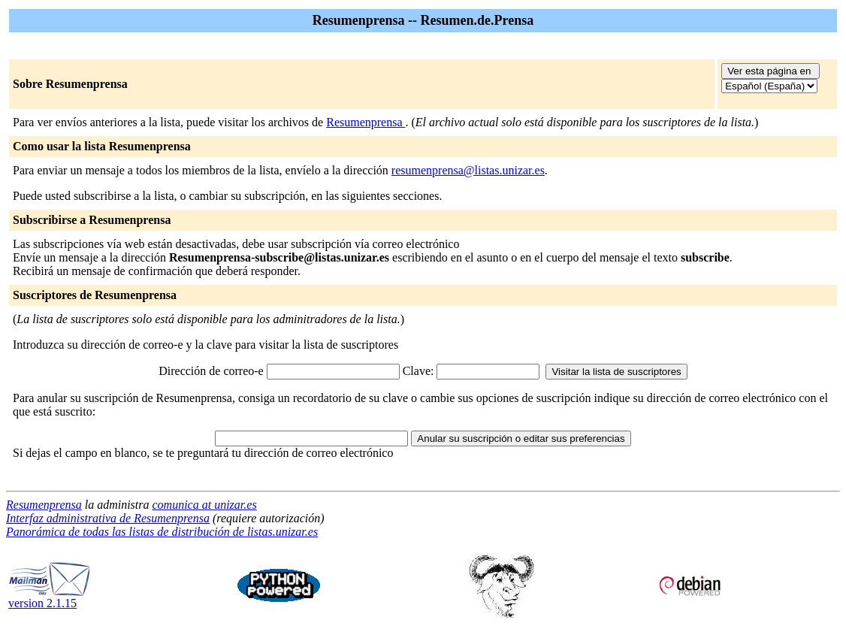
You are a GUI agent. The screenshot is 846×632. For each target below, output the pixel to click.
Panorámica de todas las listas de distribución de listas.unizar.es (162, 531)
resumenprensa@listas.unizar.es (468, 170)
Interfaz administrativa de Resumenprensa (108, 518)
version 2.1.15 (49, 597)
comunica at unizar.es (205, 504)
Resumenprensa (365, 122)
